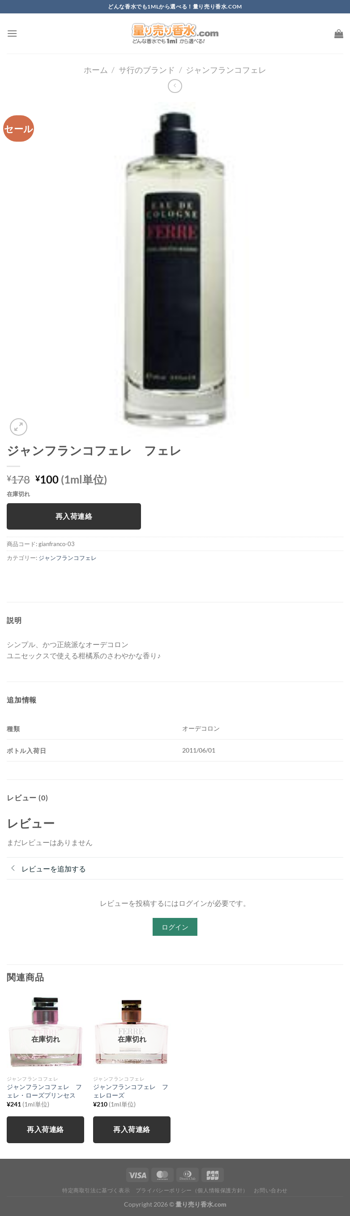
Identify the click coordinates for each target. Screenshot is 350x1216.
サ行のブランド (147, 70)
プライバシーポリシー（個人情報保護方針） (192, 1190)
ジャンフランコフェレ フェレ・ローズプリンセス (44, 1091)
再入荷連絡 (73, 516)
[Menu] (12, 33)
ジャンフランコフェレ (226, 70)
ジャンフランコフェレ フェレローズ (130, 1091)
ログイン (175, 927)
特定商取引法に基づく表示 (96, 1190)
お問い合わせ (271, 1190)
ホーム (96, 70)
